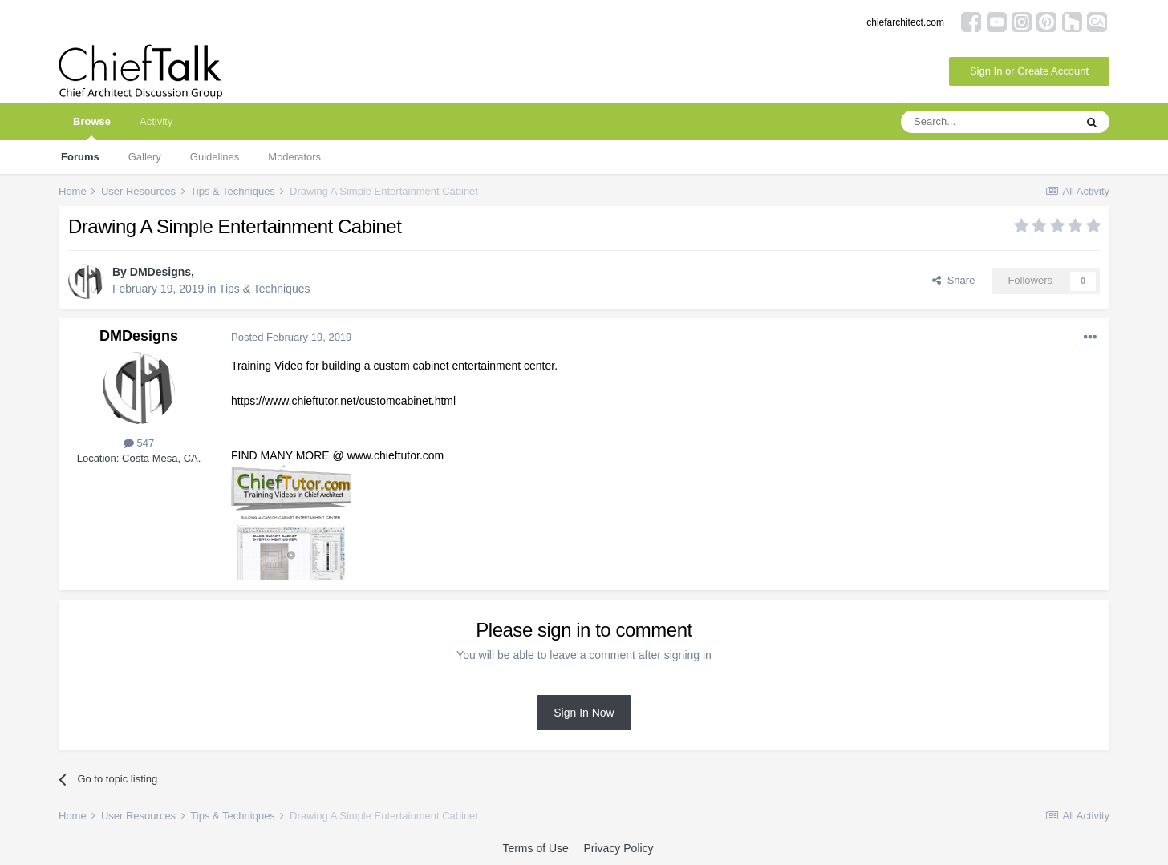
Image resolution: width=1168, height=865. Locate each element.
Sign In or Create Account (1029, 71)
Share (953, 280)
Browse (92, 127)
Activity (156, 121)
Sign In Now (584, 712)
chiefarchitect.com (905, 22)
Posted (291, 337)
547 (139, 443)
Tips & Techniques (264, 288)
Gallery (144, 157)
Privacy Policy (618, 848)
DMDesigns (160, 271)
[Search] (987, 122)
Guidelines (214, 157)
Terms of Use (535, 848)
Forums (80, 157)
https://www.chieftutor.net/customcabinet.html (343, 400)
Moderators (294, 157)
